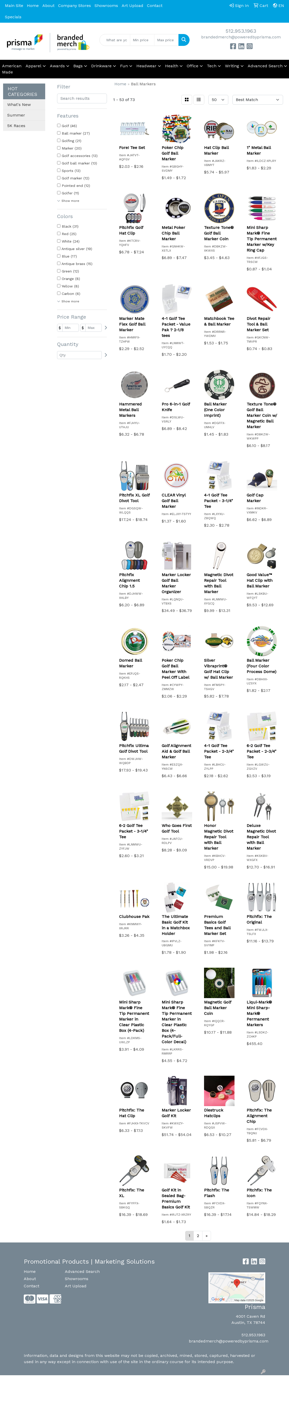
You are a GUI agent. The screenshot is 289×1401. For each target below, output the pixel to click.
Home (33, 5)
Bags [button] (78, 65)
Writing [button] (232, 65)
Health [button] (171, 65)
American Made (11, 68)
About (48, 5)
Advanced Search (82, 1271)
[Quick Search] (114, 40)
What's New (19, 104)
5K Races (16, 125)
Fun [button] (124, 65)
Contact (154, 5)
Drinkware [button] (101, 65)
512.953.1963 (240, 31)
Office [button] (192, 65)
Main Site (14, 5)
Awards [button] (57, 65)
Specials (13, 16)
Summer (16, 115)
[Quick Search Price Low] (142, 40)
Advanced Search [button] (265, 65)
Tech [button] (211, 65)
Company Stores (74, 5)
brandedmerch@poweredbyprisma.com (241, 37)
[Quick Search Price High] (166, 40)
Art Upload (132, 5)
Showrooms (106, 5)
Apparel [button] (33, 65)
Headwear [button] (146, 65)
